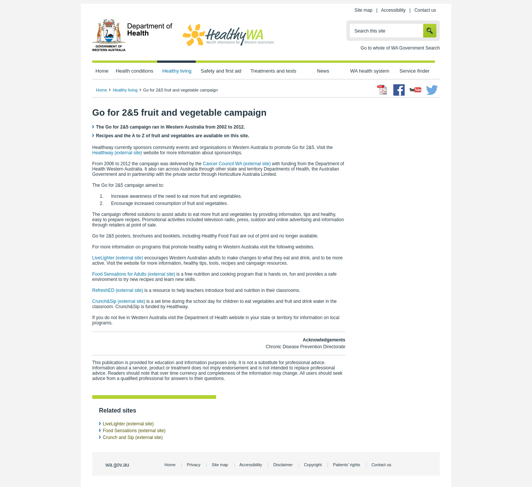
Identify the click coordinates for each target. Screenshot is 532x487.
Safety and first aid (221, 71)
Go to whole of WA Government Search (400, 48)
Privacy (193, 464)
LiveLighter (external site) (117, 258)
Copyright (313, 464)
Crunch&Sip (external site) (118, 301)
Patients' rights (346, 464)
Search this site (369, 31)
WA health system (369, 71)
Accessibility (393, 10)
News (323, 71)
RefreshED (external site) (117, 290)
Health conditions (134, 71)
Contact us (425, 10)
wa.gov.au (117, 465)
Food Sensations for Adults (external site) (133, 274)
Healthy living (176, 71)
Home (102, 71)
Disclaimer (282, 464)
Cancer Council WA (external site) (237, 163)
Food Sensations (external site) (134, 430)
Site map (363, 10)
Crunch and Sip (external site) (133, 437)
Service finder (414, 71)
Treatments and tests (273, 71)
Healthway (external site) (117, 152)
